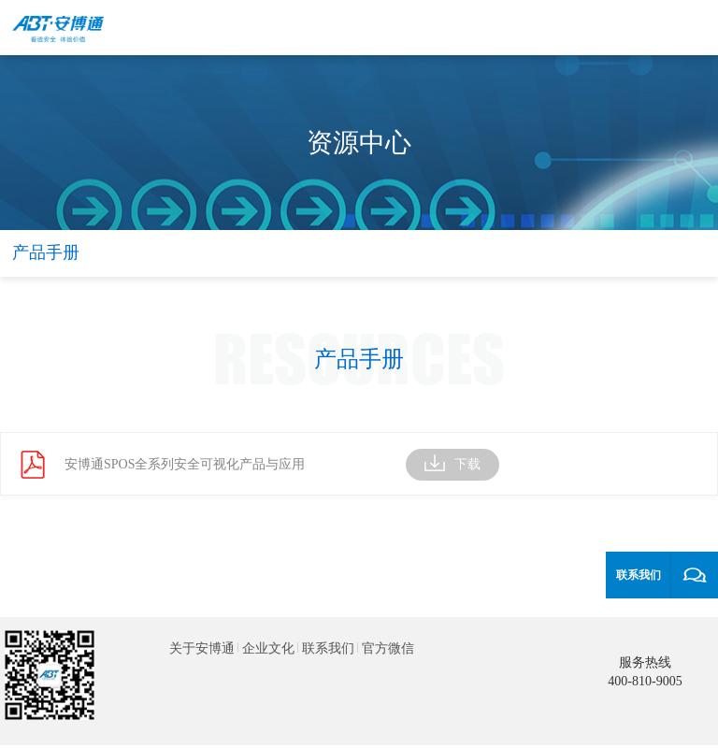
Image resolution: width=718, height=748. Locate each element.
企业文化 (268, 648)
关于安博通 (202, 648)
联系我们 (328, 648)
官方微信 (388, 648)
